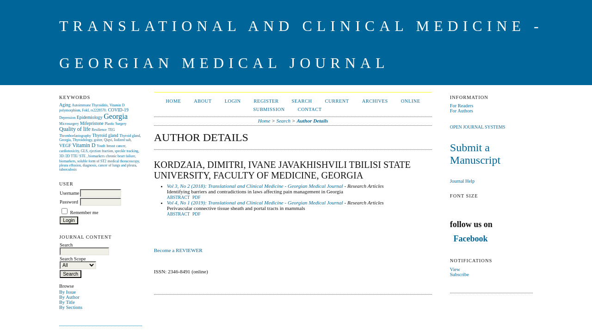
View (455, 269)
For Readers (462, 105)
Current (337, 101)
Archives (375, 101)
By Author (69, 297)
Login (233, 101)
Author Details (312, 120)
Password (69, 201)
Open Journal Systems (478, 127)
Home (173, 101)
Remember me (84, 212)
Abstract (178, 197)
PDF (196, 197)
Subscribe (459, 274)
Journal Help (462, 181)
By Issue (67, 292)
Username (69, 193)
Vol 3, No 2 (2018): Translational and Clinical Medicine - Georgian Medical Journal (255, 186)
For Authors (461, 110)
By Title (67, 302)
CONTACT (310, 109)
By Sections (70, 307)
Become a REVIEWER (179, 250)
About (202, 101)
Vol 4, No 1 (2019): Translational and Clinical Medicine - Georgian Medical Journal (255, 202)
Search (301, 101)
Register (266, 101)
